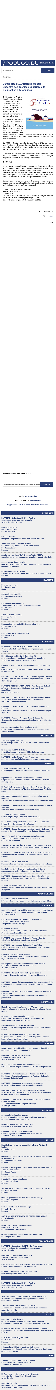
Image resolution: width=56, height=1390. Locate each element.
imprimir (48, 216)
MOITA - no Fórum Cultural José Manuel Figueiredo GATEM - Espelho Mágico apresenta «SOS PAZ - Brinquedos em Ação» (26, 1067)
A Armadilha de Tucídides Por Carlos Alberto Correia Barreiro (11, 596)
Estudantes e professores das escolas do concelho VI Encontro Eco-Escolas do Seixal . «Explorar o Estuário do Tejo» (21, 922)
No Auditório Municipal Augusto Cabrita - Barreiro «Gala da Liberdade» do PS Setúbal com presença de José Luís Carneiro (26, 649)
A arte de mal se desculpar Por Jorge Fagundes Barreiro (11, 617)
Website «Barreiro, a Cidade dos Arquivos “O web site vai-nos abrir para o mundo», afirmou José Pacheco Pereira (26, 1028)
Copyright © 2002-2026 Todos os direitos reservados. (28, 505)
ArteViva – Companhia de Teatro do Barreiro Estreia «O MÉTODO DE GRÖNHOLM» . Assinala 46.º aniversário (18, 1363)
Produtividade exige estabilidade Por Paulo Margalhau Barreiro (14, 1181)
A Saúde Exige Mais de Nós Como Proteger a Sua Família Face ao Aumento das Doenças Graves (25, 743)
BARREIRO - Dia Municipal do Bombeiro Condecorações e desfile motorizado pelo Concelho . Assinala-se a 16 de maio (21, 1134)
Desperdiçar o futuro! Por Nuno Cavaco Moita (9, 587)
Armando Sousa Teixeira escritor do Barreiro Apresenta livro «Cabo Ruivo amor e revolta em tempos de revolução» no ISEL (24, 1308)
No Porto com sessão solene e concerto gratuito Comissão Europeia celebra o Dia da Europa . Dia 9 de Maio (20, 1376)
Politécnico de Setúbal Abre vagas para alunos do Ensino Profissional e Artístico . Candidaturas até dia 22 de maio (24, 931)
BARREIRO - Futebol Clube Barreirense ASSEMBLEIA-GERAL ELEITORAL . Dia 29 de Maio (16, 1257)
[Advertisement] (28, 29)
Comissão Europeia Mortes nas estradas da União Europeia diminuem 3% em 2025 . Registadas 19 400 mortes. (25, 1385)
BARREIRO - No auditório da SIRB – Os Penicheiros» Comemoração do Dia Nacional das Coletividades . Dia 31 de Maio (22, 1248)
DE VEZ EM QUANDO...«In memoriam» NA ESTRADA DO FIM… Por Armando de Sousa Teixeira (16, 1227)
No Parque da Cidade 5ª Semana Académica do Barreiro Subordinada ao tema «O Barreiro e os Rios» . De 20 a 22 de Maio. (23, 966)
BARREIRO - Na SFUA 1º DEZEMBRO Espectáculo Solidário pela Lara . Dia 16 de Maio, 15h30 (15, 1057)
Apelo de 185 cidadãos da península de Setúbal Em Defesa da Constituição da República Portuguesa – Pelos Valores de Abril (25, 729)
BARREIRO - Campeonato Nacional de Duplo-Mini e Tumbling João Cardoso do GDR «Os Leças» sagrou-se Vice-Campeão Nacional (25, 878)
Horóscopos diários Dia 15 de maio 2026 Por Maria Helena (9, 529)
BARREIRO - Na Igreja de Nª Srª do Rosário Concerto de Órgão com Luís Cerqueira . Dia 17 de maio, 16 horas (18, 520)
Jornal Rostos (35, 500)
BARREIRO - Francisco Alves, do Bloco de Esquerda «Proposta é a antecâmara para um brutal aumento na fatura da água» (26, 720)
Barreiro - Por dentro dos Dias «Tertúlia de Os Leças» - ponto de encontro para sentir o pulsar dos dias (26, 574)
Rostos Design (31, 496)
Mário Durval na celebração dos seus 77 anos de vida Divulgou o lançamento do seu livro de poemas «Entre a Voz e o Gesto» (26, 1009)
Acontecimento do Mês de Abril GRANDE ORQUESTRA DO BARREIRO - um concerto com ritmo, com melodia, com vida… (26, 564)
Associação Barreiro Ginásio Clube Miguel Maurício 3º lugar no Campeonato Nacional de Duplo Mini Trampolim (26, 887)
